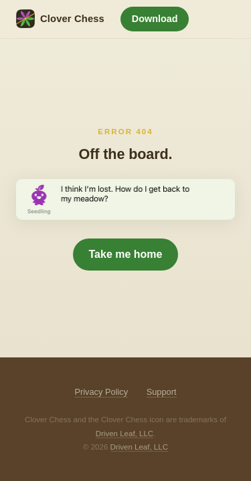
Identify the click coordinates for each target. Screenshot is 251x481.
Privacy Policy (101, 392)
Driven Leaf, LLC (124, 434)
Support (162, 392)
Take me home (126, 254)
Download (155, 18)
